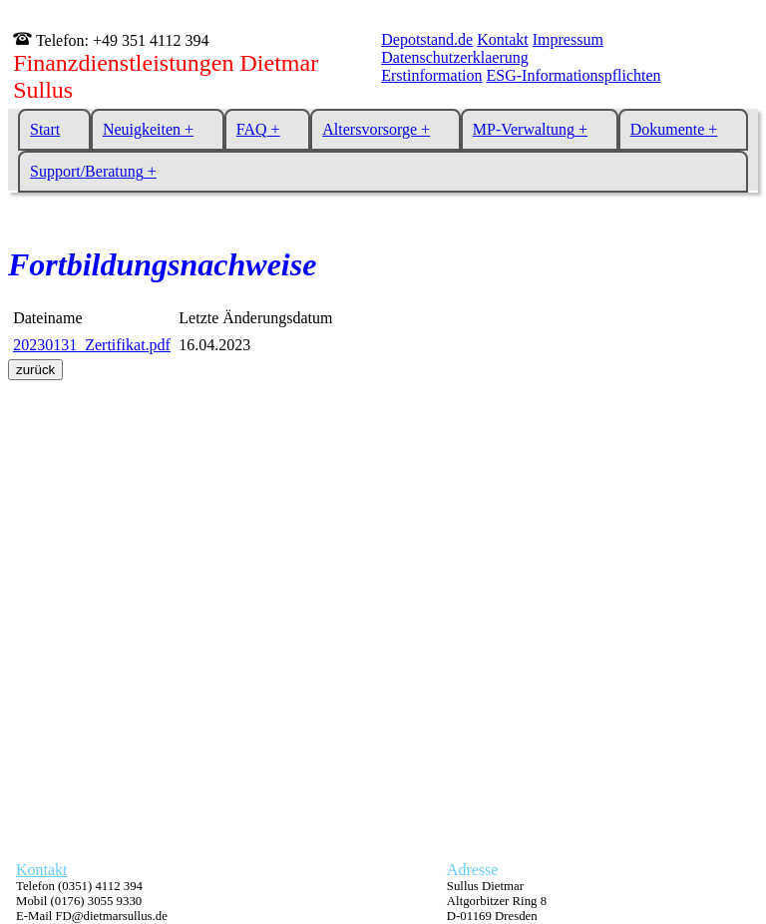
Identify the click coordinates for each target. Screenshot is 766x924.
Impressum (568, 39)
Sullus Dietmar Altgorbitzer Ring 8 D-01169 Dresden (497, 901)
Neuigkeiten (142, 129)
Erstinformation (431, 75)
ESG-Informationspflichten (574, 75)
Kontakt (503, 39)
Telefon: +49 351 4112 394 (120, 40)
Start (45, 129)
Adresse (473, 869)
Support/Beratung (87, 171)
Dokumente (667, 129)
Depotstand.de (427, 39)
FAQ (251, 129)
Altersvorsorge (369, 129)
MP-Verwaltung (523, 129)
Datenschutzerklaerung (454, 57)
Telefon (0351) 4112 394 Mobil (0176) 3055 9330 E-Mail (92, 901)
